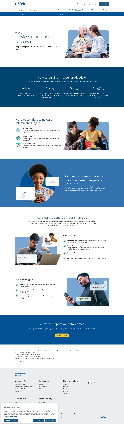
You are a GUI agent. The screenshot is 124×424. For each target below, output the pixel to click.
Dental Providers (19, 391)
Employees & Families (21, 384)
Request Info (103, 4)
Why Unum (58, 10)
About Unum (21, 398)
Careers (41, 384)
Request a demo (62, 335)
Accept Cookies (50, 420)
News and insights (47, 398)
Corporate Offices (44, 386)
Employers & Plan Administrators (29, 14)
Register (89, 4)
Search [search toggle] (107, 10)
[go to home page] (20, 5)
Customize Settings (11, 420)
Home (17, 14)
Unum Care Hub (51, 14)
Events (100, 10)
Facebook (88, 383)
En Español (66, 386)
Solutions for (20, 381)
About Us (17, 402)
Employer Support (81, 4)
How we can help (70, 381)
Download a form (68, 389)
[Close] (55, 405)
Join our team (45, 381)
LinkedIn (91, 383)
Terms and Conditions (20, 361)
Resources (85, 10)
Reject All (38, 420)
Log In (94, 4)
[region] (29, 413)
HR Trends (93, 10)
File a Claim (66, 391)
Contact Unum (67, 384)
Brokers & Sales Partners (22, 389)
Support (65, 393)
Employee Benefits (68, 10)
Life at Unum (42, 389)
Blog (94, 383)
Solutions (78, 10)
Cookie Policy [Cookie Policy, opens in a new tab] (13, 416)
